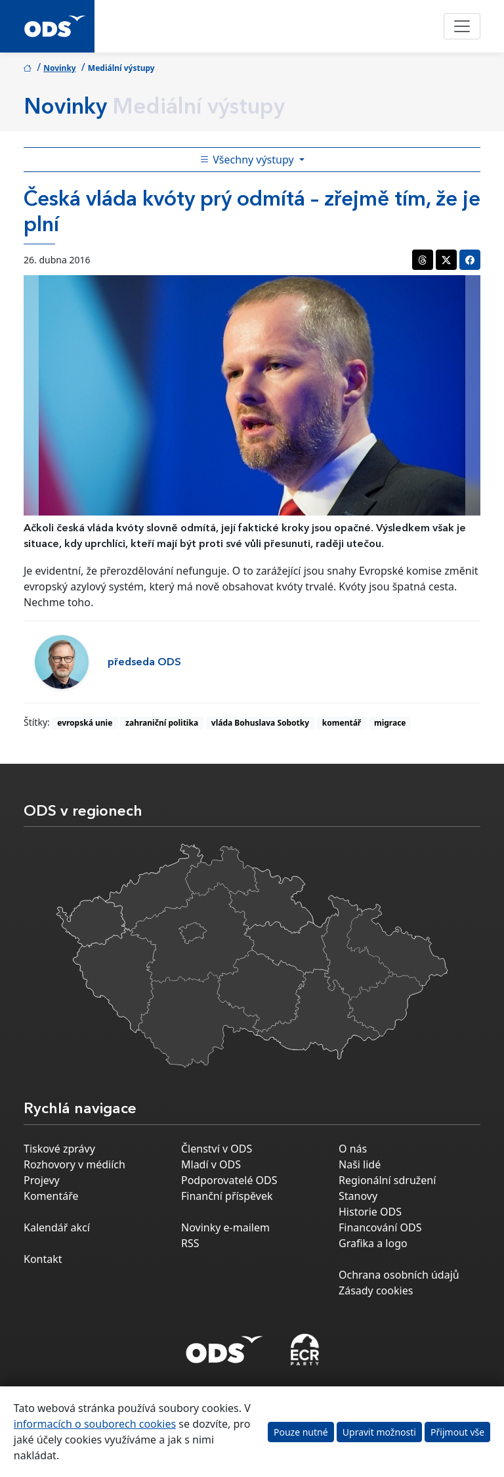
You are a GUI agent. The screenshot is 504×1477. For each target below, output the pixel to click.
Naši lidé (360, 1164)
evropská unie (84, 722)
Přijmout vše (457, 1432)
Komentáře (51, 1196)
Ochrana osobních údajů (399, 1275)
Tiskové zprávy (59, 1148)
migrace (390, 722)
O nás (353, 1148)
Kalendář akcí (57, 1227)
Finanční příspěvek (227, 1196)
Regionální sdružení (387, 1180)
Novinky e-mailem (225, 1227)
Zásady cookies (376, 1290)
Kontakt (43, 1259)
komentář (341, 722)
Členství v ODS (216, 1148)
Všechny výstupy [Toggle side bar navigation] (248, 159)
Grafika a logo (373, 1243)
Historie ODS (370, 1211)
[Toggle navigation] (462, 26)
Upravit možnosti (379, 1432)
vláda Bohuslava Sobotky (260, 722)
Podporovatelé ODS (229, 1180)
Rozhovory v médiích (74, 1164)
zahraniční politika (161, 722)
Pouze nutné (301, 1432)
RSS (190, 1243)
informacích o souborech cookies (95, 1424)
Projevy (42, 1180)
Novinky (59, 68)
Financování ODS (380, 1227)
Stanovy (358, 1196)
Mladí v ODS (211, 1164)
